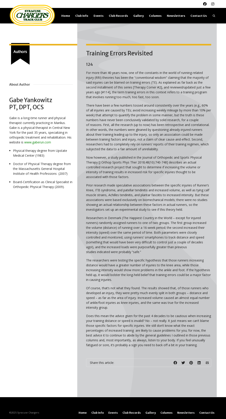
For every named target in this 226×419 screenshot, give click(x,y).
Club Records (118, 16)
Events (99, 16)
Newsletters (176, 16)
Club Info (81, 16)
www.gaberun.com (37, 142)
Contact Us (198, 16)
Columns (155, 16)
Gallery (138, 16)
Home (65, 16)
